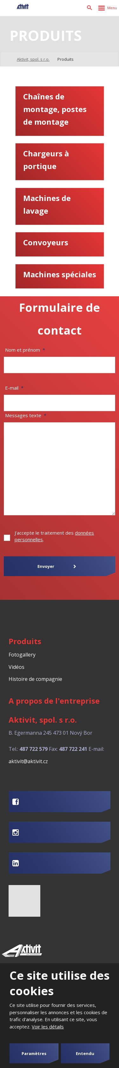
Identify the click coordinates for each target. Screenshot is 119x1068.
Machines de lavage (47, 204)
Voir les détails (48, 1026)
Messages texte (25, 415)
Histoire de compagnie (35, 678)
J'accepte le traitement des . (54, 536)
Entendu (85, 1053)
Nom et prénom (25, 350)
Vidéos (16, 666)
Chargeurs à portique (46, 159)
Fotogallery (22, 654)
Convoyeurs (45, 242)
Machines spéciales (59, 274)
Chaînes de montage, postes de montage (55, 109)
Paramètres (34, 1053)
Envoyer (45, 566)
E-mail (14, 388)
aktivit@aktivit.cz (28, 761)
